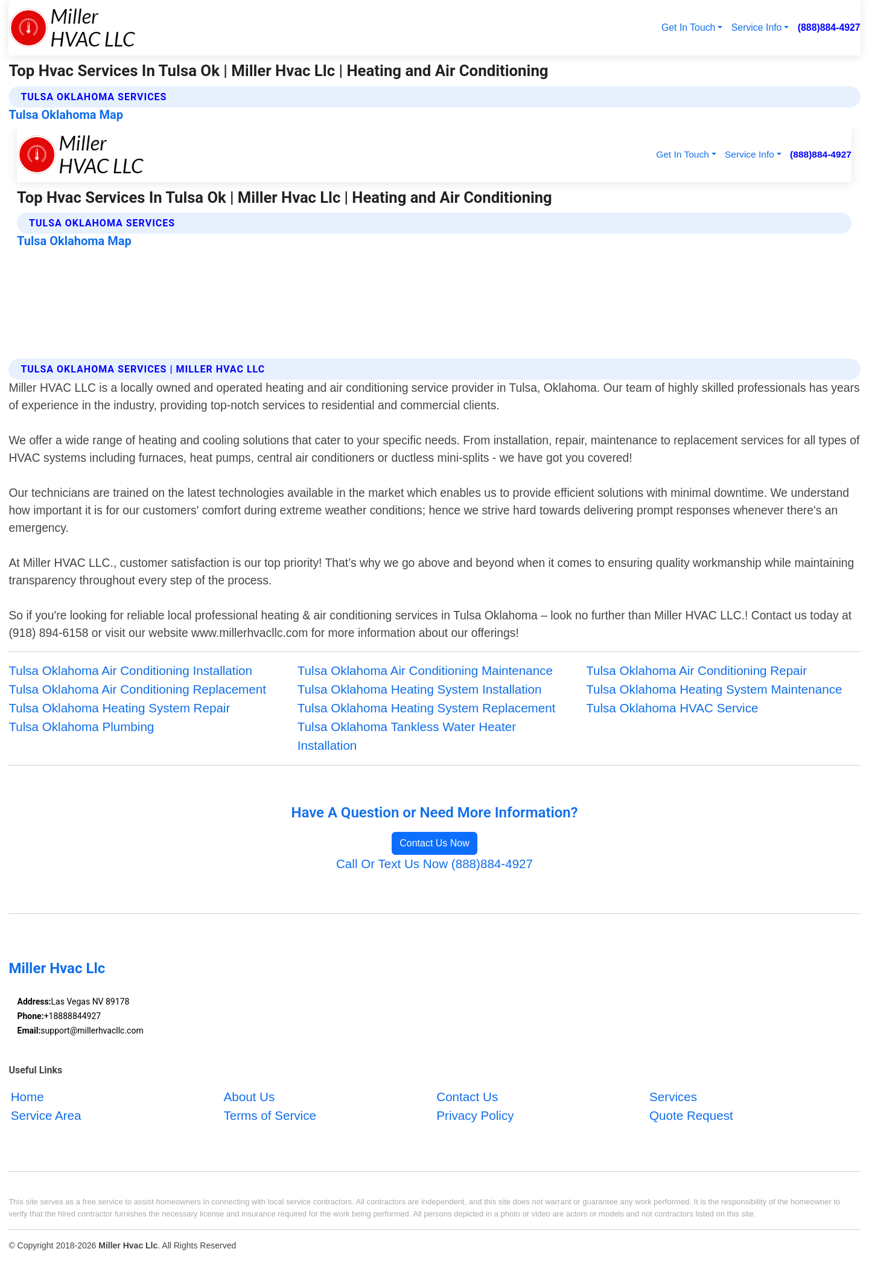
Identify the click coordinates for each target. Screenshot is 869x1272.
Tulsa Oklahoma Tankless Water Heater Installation (407, 736)
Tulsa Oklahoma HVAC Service (672, 708)
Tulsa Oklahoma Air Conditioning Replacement (137, 689)
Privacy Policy (475, 1115)
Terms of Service (269, 1115)
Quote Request (691, 1115)
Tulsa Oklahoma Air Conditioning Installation (130, 670)
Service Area (46, 1115)
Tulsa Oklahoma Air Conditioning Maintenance (425, 670)
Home (27, 1097)
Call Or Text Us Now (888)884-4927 (434, 864)
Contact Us (467, 1097)
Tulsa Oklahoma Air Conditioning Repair (696, 670)
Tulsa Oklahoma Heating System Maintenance (714, 689)
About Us (249, 1097)
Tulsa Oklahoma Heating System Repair (119, 708)
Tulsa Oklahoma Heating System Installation (420, 689)
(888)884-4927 (829, 27)
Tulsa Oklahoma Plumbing (81, 726)
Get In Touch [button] (688, 27)
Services (673, 1097)
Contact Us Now (434, 843)
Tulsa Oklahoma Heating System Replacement (427, 708)
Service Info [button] (756, 27)
